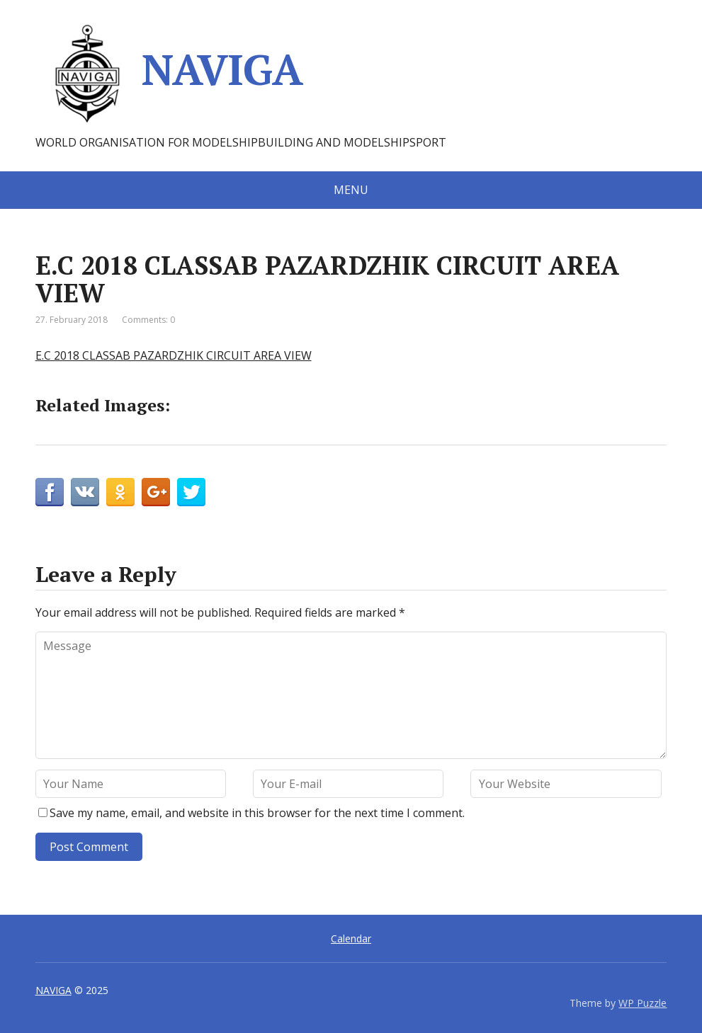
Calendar (351, 938)
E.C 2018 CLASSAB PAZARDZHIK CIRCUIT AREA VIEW (173, 355)
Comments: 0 (148, 320)
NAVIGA (168, 74)
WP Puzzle (642, 1003)
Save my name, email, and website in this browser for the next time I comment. (257, 813)
